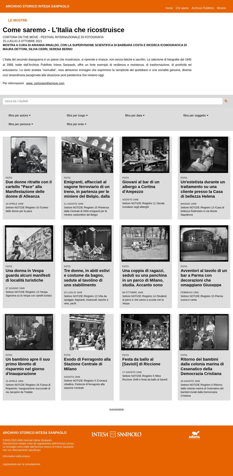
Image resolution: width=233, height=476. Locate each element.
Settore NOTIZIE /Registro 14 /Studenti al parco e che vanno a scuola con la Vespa (145, 265)
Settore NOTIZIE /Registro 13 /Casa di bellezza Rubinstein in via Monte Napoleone (204, 176)
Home (170, 7)
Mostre (221, 8)
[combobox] (20, 115)
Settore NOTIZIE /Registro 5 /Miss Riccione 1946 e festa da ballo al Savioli (145, 347)
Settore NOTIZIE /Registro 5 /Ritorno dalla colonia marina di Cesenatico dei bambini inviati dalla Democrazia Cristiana (204, 355)
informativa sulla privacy (16, 456)
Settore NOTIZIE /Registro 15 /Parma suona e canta (204, 263)
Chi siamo (182, 8)
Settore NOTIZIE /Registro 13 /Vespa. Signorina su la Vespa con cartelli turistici (29, 261)
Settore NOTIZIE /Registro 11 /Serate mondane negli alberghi (145, 172)
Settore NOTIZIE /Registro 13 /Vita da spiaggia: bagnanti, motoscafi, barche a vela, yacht (87, 265)
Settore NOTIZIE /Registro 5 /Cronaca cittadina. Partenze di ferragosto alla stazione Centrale (87, 351)
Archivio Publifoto (203, 8)
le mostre (17, 20)
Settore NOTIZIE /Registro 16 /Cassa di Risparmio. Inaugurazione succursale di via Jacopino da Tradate (29, 354)
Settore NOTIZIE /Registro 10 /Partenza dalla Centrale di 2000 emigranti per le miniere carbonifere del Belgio (87, 177)
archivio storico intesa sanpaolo (37, 6)
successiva (116, 409)
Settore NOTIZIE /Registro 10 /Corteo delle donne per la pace (29, 175)
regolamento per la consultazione (21, 464)
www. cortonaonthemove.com (45, 83)
